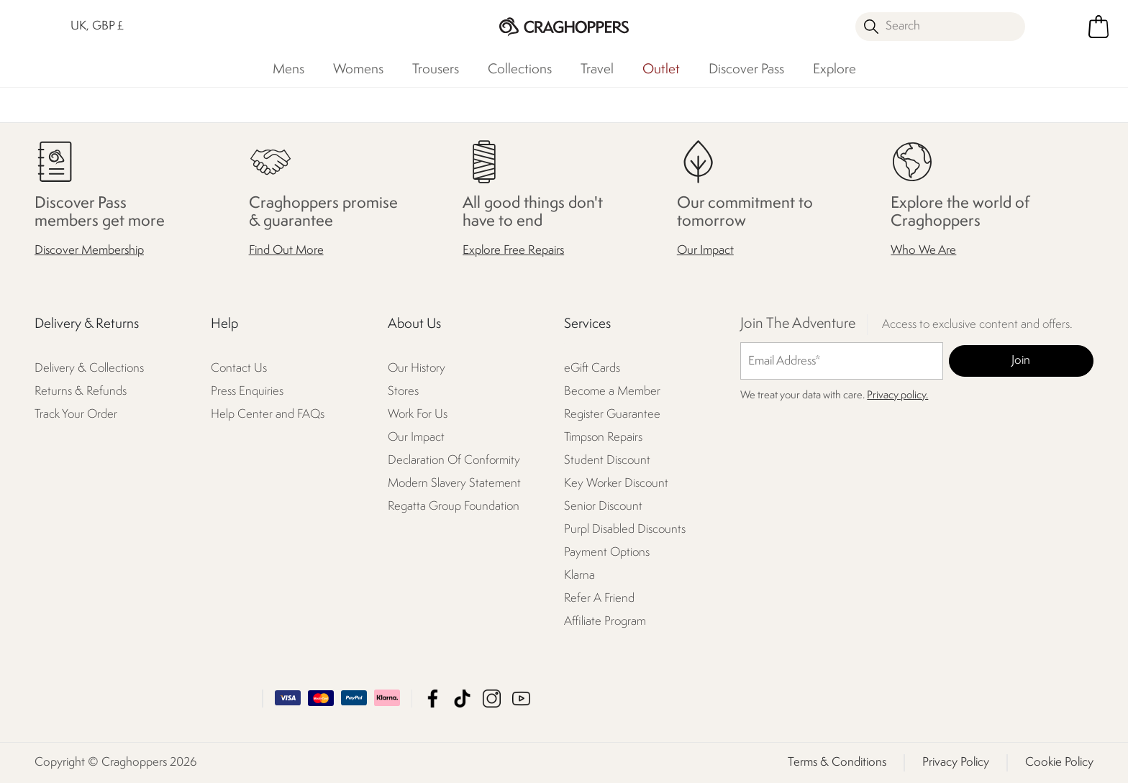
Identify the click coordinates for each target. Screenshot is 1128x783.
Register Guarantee (612, 414)
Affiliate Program (605, 621)
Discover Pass (746, 70)
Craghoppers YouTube (521, 699)
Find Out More (286, 250)
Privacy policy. (897, 395)
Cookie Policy (1059, 762)
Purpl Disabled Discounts (625, 529)
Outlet (661, 70)
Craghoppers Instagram (492, 699)
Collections (520, 70)
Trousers (435, 70)
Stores (403, 391)
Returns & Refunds (81, 391)
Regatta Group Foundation (453, 506)
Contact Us (239, 368)
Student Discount (607, 460)
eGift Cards (592, 368)
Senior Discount (603, 506)
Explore (834, 70)
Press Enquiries (247, 391)
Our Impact (705, 250)
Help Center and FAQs (267, 414)
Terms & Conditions (837, 762)
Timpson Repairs (603, 437)
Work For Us (417, 414)
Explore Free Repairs (513, 250)
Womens (358, 70)
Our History (416, 368)
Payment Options (607, 552)
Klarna (579, 575)
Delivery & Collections (89, 368)
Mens (288, 70)
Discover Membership (89, 250)
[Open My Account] (1058, 26)
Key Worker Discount (616, 483)
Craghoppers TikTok (462, 699)
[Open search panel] (940, 26)
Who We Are (923, 250)
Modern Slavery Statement (454, 483)
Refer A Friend (599, 598)
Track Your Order (76, 414)
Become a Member (612, 391)
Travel (597, 70)
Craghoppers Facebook (433, 699)
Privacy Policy (955, 762)
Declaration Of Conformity (454, 460)
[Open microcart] (1098, 26)
